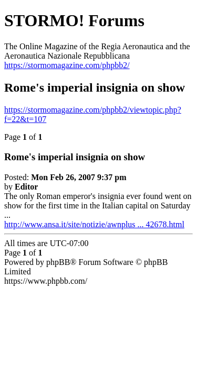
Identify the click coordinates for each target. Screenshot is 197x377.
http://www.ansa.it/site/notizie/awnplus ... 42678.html (94, 224)
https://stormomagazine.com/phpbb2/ (67, 65)
